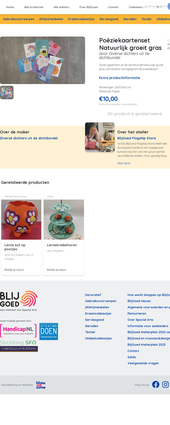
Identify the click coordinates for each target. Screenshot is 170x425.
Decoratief (93, 293)
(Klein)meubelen (51, 17)
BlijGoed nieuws (139, 299)
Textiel (146, 17)
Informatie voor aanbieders (148, 324)
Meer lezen (124, 161)
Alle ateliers (61, 6)
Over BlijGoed (88, 6)
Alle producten (33, 6)
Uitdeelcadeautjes (98, 337)
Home (10, 6)
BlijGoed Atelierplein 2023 (146, 343)
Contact (113, 6)
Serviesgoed (108, 17)
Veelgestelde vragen (143, 362)
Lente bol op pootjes (15, 245)
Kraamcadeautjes (81, 17)
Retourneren (137, 312)
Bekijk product (14, 268)
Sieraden (129, 17)
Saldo (132, 355)
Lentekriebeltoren (62, 243)
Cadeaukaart (137, 6)
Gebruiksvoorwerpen (18, 17)
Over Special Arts (140, 318)
